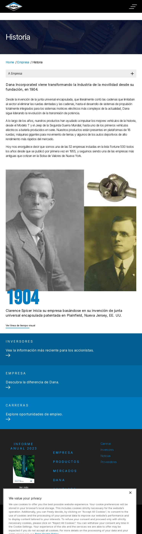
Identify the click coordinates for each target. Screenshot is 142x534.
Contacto (64, 489)
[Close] (130, 500)
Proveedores (108, 462)
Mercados (65, 471)
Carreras (105, 444)
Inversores (107, 450)
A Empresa (15, 73)
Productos (66, 462)
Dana (59, 480)
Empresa (23, 62)
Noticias (105, 456)
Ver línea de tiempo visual (20, 325)
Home (10, 62)
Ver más (23, 487)
